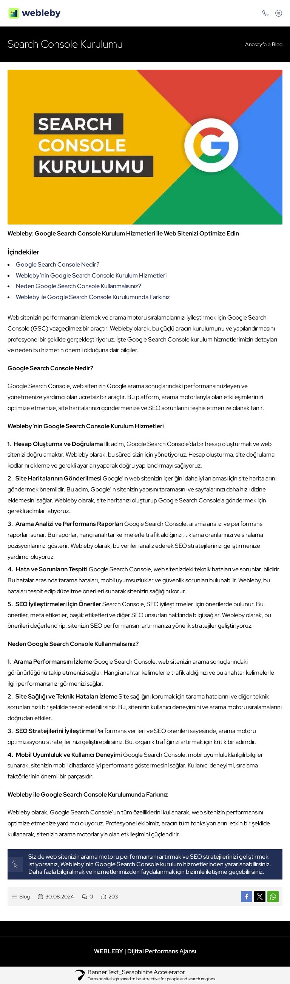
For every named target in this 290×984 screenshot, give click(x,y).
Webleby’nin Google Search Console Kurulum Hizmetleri (91, 275)
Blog (277, 44)
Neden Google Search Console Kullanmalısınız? (78, 286)
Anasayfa (256, 44)
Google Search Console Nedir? (57, 264)
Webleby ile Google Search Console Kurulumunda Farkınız (93, 297)
